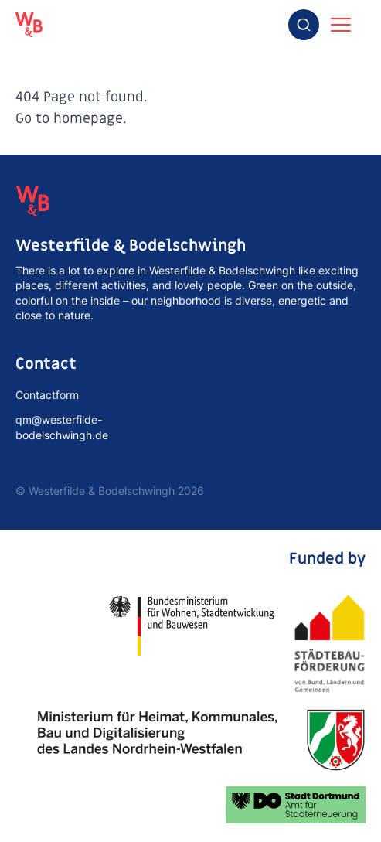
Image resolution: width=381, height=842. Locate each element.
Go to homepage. (70, 119)
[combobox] (303, 24)
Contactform (47, 394)
